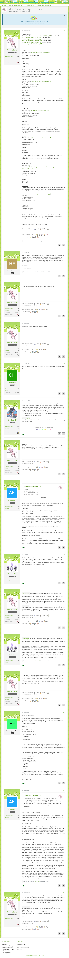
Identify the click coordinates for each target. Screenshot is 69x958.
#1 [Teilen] (64, 30)
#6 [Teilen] (64, 400)
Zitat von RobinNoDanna (32, 486)
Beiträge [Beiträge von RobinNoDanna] (7, 58)
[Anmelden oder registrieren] (62, 2)
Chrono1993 (26, 418)
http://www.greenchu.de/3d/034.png (31, 44)
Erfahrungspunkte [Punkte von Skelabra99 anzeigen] (9, 580)
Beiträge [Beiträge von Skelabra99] (7, 582)
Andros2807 (26, 593)
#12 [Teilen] (64, 672)
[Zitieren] (63, 245)
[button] (67, 2)
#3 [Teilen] (64, 283)
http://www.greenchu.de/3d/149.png (31, 39)
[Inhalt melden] (59, 245)
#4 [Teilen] (64, 323)
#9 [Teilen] (64, 554)
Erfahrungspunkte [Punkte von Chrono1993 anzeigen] (9, 388)
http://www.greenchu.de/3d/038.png (31, 37)
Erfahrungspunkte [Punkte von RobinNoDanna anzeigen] (9, 56)
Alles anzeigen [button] (43, 497)
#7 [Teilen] (64, 441)
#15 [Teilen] (64, 892)
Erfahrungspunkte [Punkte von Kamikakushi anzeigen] (9, 426)
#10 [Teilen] (64, 590)
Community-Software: (34, 955)
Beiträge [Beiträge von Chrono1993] (7, 390)
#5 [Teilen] (64, 363)
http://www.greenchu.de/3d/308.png (31, 42)
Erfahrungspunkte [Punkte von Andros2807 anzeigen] (9, 506)
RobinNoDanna (14, 11)
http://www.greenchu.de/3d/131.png (31, 40)
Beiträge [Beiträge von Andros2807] (7, 508)
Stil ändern (65, 941)
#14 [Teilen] (64, 790)
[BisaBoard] (4, 1)
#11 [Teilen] (64, 635)
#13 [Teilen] (64, 712)
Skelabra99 (26, 606)
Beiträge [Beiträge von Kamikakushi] (7, 428)
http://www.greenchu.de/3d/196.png (40, 36)
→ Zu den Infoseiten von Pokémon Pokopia (34, 23)
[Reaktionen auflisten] (24, 434)
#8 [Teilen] (64, 481)
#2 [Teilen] (64, 252)
